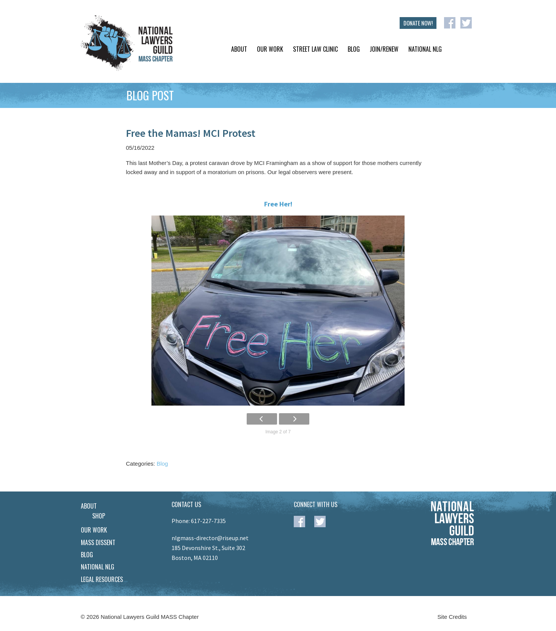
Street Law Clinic (315, 49)
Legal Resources (102, 579)
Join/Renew (384, 49)
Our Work (270, 49)
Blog (354, 49)
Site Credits (452, 617)
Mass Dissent (98, 542)
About (239, 49)
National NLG (425, 49)
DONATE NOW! (418, 23)
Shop (98, 515)
